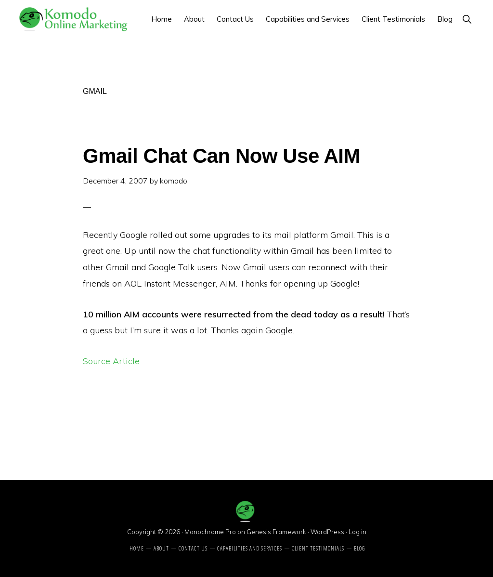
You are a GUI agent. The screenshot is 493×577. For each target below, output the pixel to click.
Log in (357, 532)
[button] (467, 19)
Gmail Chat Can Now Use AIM (221, 155)
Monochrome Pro (210, 532)
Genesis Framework (276, 532)
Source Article (111, 361)
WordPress (327, 532)
